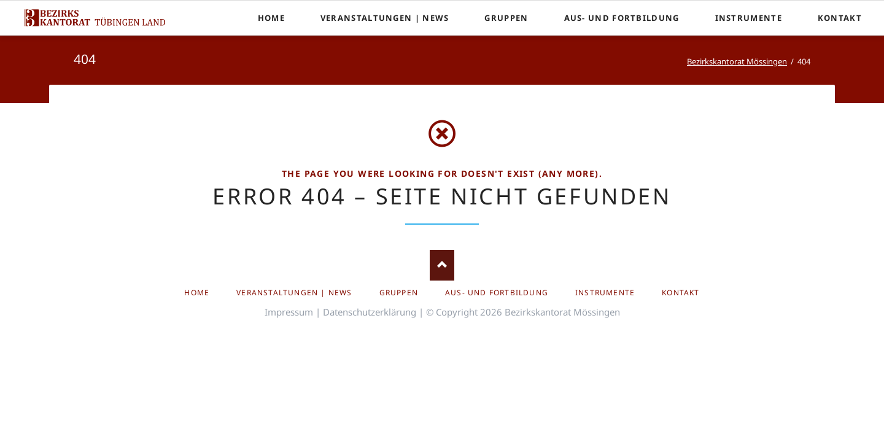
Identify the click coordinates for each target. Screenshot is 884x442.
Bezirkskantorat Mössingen (737, 61)
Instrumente (605, 292)
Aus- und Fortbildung (496, 292)
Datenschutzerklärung (369, 312)
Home (196, 292)
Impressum (289, 312)
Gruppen (398, 292)
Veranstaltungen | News (294, 292)
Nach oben (442, 265)
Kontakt (680, 292)
